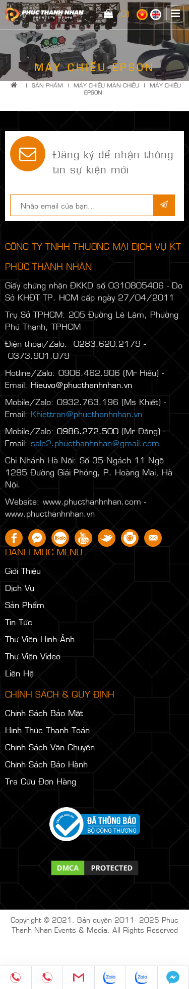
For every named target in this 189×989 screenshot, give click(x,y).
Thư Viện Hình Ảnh (40, 638)
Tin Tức (18, 621)
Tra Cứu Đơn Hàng (40, 780)
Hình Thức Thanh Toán (47, 729)
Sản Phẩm (47, 85)
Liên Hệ (19, 672)
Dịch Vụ (19, 587)
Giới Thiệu (23, 570)
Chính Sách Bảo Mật (44, 712)
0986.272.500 (87, 430)
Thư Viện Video (32, 655)
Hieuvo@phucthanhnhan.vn (81, 384)
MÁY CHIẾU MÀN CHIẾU (106, 85)
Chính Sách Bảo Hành (46, 763)
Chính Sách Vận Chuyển (50, 746)
